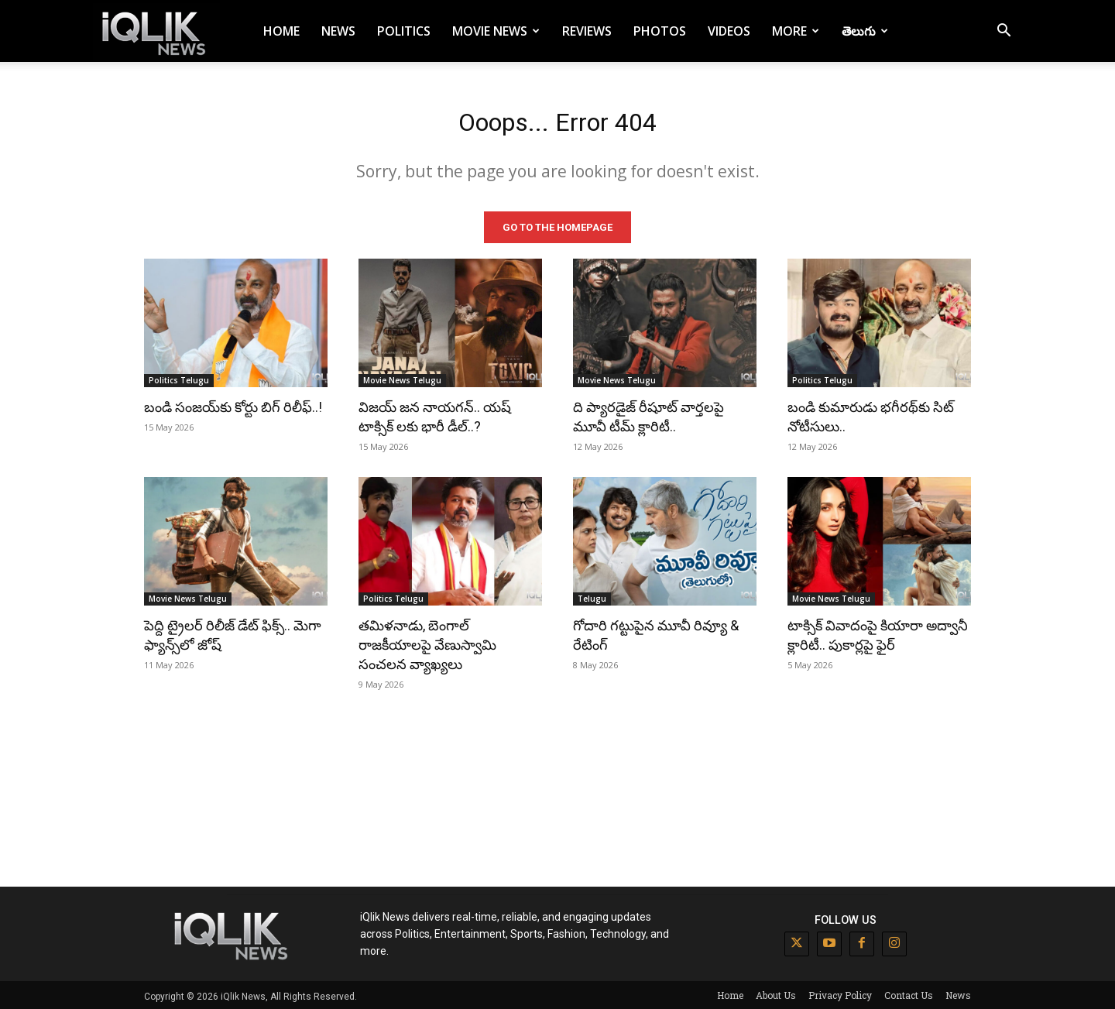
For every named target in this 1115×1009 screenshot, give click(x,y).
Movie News (496, 30)
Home (281, 30)
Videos (729, 30)
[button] (1003, 32)
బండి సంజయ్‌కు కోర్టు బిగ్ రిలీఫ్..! (233, 404)
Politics (404, 30)
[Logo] (156, 31)
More (795, 30)
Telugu (592, 596)
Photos (659, 30)
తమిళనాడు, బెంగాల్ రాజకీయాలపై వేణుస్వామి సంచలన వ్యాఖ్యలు (427, 642)
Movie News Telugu (402, 377)
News (338, 30)
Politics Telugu (179, 377)
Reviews (587, 30)
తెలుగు (865, 30)
